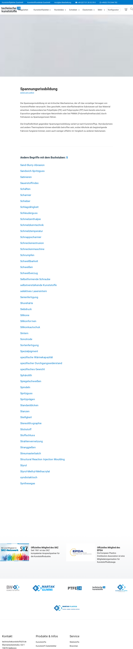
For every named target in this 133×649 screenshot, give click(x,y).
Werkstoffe (71, 642)
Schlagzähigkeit (29, 207)
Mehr (100, 10)
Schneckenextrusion (32, 243)
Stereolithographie (31, 423)
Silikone (24, 315)
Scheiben (73, 10)
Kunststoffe (39, 642)
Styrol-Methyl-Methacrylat (35, 471)
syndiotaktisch (28, 477)
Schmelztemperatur (31, 231)
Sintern (24, 333)
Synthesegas (27, 483)
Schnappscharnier (30, 237)
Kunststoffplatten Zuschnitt (12, 2)
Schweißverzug (29, 273)
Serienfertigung (29, 297)
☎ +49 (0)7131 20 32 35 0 (85, 2)
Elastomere (88, 10)
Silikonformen (28, 321)
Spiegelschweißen (30, 381)
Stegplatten (23, 10)
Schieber (25, 201)
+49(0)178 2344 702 (108, 2)
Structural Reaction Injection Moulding (42, 459)
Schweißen (26, 267)
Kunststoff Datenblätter (44, 645)
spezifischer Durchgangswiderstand (41, 363)
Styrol (23, 465)
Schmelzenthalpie (30, 219)
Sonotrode (26, 339)
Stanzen (25, 411)
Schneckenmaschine (32, 249)
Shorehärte (26, 303)
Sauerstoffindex (29, 183)
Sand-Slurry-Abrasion (32, 164)
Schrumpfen (27, 255)
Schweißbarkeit (29, 261)
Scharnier (25, 195)
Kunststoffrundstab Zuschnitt (38, 2)
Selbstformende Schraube (35, 279)
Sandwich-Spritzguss (32, 170)
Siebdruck (26, 309)
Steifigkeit (26, 417)
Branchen (71, 645)
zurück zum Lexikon (27, 93)
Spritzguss (26, 393)
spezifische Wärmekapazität (36, 357)
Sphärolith (26, 375)
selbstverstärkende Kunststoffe (38, 285)
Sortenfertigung (29, 345)
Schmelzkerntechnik (32, 225)
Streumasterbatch (30, 453)
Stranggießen (28, 447)
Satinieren (26, 177)
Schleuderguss (29, 213)
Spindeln (25, 387)
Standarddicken (29, 405)
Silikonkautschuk (30, 327)
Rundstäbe (59, 10)
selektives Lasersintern (33, 291)
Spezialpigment (29, 351)
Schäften (25, 189)
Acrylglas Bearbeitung (62, 2)
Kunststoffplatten (41, 10)
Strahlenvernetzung (31, 441)
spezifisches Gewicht (32, 369)
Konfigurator (113, 10)
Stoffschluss (27, 435)
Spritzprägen (27, 399)
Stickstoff (25, 429)
